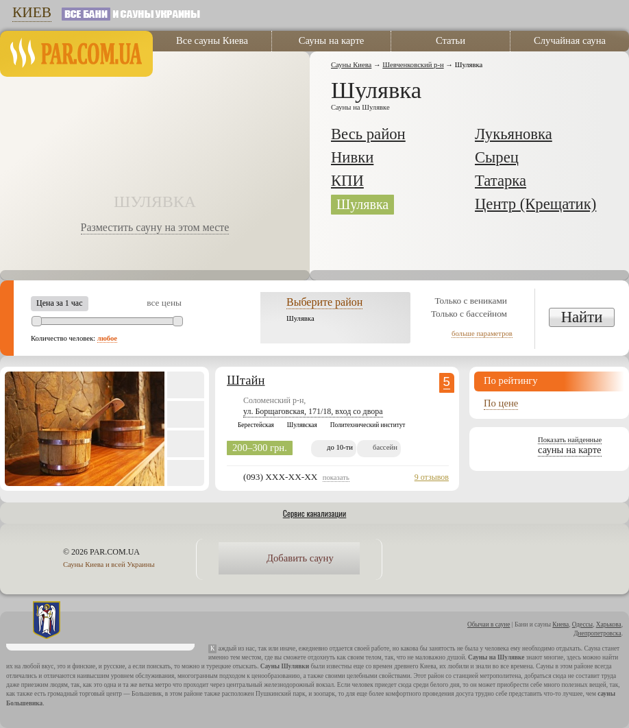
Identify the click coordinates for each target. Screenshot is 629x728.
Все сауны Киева (212, 40)
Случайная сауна (570, 40)
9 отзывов (432, 477)
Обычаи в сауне (488, 624)
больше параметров (482, 333)
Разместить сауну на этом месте (155, 227)
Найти (582, 317)
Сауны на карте (332, 40)
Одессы (582, 624)
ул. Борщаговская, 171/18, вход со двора (313, 411)
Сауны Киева (351, 65)
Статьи (450, 40)
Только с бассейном (469, 313)
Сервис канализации (315, 513)
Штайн (245, 380)
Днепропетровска (597, 633)
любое (107, 338)
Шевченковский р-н (412, 65)
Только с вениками (470, 300)
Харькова (608, 624)
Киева (560, 624)
